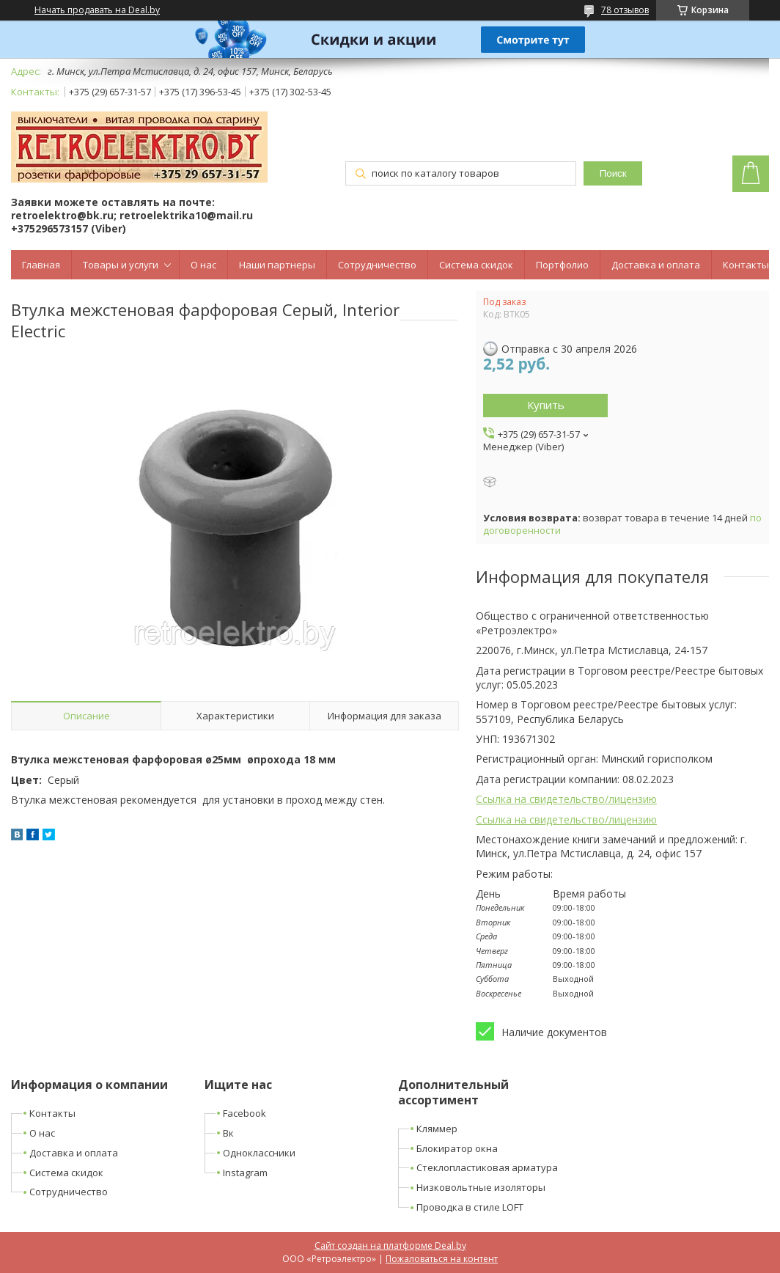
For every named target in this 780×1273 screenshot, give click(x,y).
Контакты (746, 264)
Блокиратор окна (457, 1148)
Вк (228, 1133)
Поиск (613, 173)
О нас (203, 264)
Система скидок (476, 264)
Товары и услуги (120, 264)
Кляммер (436, 1128)
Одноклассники (259, 1152)
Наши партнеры (277, 264)
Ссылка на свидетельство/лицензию (566, 799)
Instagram (245, 1172)
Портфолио (562, 264)
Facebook (244, 1113)
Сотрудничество (377, 264)
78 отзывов (625, 10)
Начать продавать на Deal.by (97, 10)
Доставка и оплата (655, 264)
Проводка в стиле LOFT (469, 1207)
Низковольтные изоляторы (480, 1187)
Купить (545, 404)
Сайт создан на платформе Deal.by (390, 1245)
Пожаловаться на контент (442, 1258)
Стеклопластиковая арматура (487, 1167)
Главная (41, 264)
